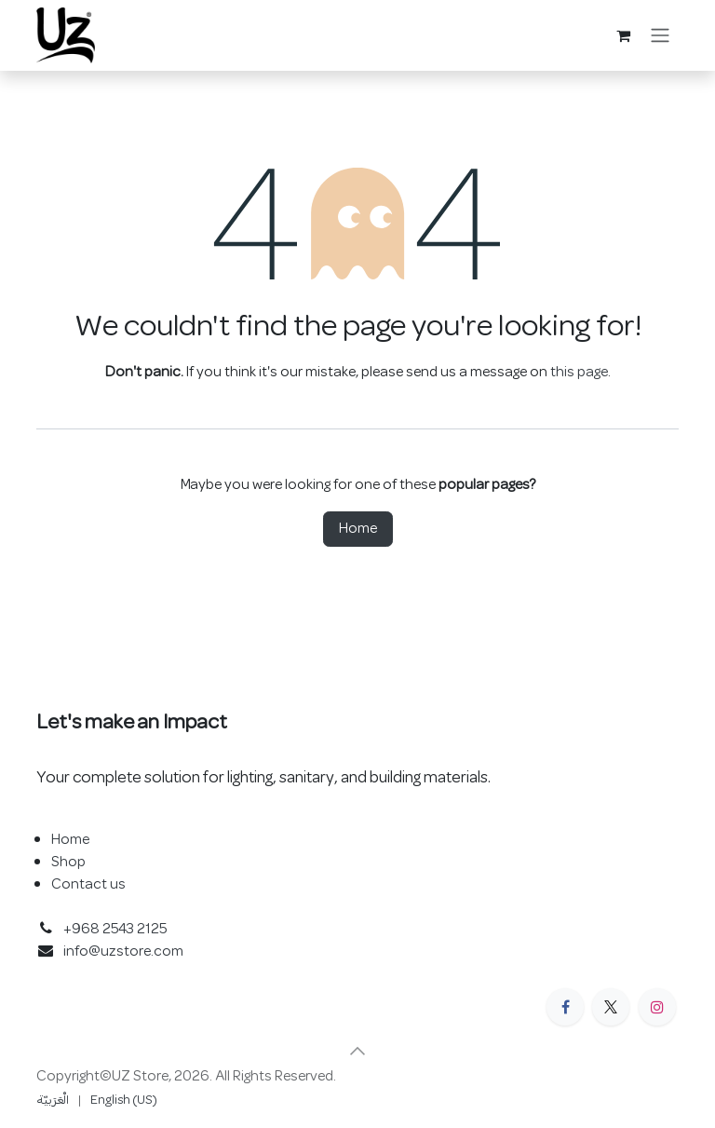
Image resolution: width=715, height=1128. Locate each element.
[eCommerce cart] (622, 35)
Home (358, 529)
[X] (610, 1007)
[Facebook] (565, 1007)
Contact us (88, 885)
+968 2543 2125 (115, 929)
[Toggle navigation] (660, 35)
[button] (357, 1050)
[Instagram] (657, 1007)
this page (579, 372)
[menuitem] (52, 1100)
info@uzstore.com (123, 952)
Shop (68, 862)
